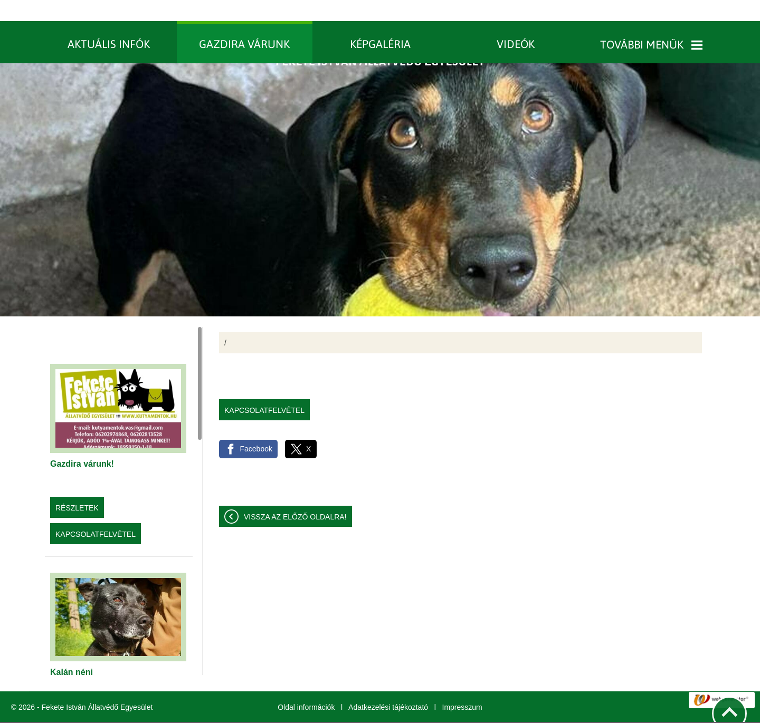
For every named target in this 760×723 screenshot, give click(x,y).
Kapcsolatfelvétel (95, 513)
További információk (426, 712)
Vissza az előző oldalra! (295, 495)
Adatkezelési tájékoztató (388, 686)
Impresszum (462, 686)
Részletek (77, 487)
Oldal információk (306, 686)
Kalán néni (71, 651)
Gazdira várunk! (82, 442)
